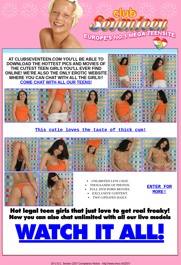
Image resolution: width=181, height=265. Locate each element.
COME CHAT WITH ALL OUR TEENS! (56, 82)
